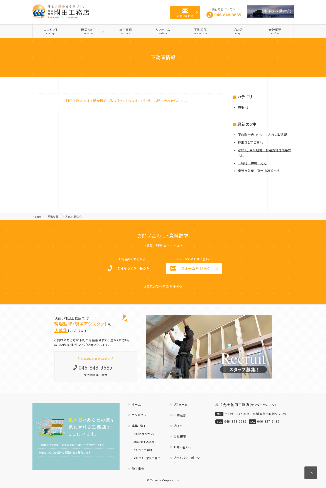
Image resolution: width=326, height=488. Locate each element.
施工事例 (125, 31)
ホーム (136, 404)
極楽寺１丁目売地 (250, 142)
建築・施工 (88, 31)
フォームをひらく (195, 268)
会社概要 (274, 31)
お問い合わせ (185, 16)
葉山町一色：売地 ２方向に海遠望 (262, 134)
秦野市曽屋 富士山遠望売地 (259, 170)
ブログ (237, 31)
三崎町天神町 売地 (252, 163)
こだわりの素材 (142, 450)
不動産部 (200, 31)
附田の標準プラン (144, 434)
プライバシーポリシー (188, 457)
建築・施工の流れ (143, 442)
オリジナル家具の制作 (146, 458)
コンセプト (51, 31)
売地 (244, 107)
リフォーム (162, 31)
